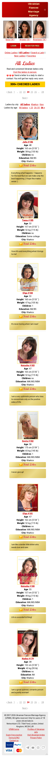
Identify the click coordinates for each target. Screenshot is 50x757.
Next (25, 98)
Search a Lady (37, 52)
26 (35, 92)
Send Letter (27, 166)
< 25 (31, 107)
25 (32, 92)
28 (42, 92)
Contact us (14, 740)
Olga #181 (28, 513)
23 (24, 92)
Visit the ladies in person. (25, 72)
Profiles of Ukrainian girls (36, 730)
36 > (43, 107)
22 (20, 92)
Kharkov (35, 104)
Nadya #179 (28, 658)
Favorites (31, 56)
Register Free (32, 46)
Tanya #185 (27, 220)
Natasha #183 (28, 365)
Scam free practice (14, 735)
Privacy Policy (36, 738)
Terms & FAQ (14, 738)
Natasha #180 (28, 586)
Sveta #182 (27, 441)
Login (13, 46)
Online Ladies (11, 52)
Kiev (42, 104)
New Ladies (19, 56)
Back (9, 92)
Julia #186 (27, 142)
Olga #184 (28, 293)
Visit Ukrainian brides (36, 735)
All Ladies (24, 52)
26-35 (37, 107)
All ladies (25, 104)
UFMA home (14, 729)
